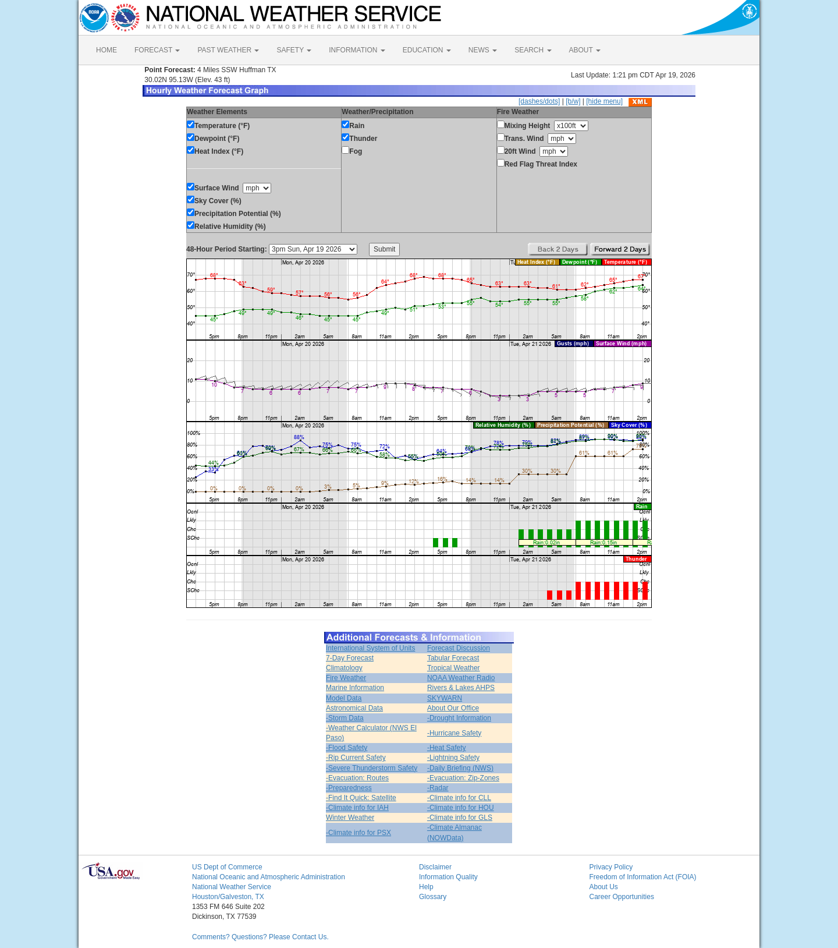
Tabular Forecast (453, 658)
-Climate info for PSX (358, 833)
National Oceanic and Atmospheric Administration (268, 877)
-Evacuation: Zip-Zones (463, 778)
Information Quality (448, 877)
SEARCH (532, 50)
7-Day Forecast (350, 658)
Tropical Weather (453, 668)
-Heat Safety (446, 748)
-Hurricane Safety (454, 733)
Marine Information (355, 688)
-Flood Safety (346, 748)
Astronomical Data (354, 708)
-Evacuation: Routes (357, 778)
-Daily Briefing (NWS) (460, 768)
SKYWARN (444, 698)
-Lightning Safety (453, 758)
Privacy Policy (611, 867)
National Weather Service (231, 887)
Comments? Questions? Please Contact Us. (260, 937)
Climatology (344, 668)
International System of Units (370, 648)
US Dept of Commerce (227, 867)
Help (426, 887)
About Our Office (453, 708)
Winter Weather (350, 817)
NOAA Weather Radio (461, 678)
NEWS (482, 50)
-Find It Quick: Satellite (361, 798)
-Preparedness (349, 788)
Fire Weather (346, 678)
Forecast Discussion (458, 648)
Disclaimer (435, 867)
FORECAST (157, 50)
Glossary (432, 897)
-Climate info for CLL (459, 798)
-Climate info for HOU (460, 808)
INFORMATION (357, 50)
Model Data (343, 698)
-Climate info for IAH (357, 808)
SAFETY (293, 50)
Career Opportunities (622, 897)
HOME (106, 50)
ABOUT (585, 50)
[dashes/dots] (539, 101)
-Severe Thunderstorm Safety (371, 768)
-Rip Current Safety (356, 758)
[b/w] (573, 101)
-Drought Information (459, 718)
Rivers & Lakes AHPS (461, 688)
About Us (604, 887)
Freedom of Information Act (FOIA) (643, 877)
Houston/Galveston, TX (228, 897)
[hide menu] (604, 101)
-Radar (438, 788)
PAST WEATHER (228, 50)
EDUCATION (427, 50)
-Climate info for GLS (459, 817)
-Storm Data (345, 718)
